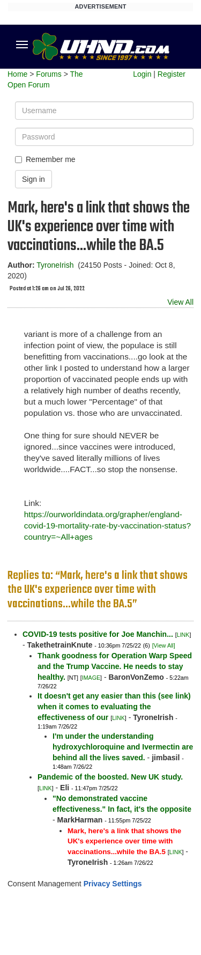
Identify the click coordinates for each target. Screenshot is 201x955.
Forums (48, 74)
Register (171, 74)
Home (17, 74)
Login (142, 74)
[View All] (163, 645)
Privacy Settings (113, 883)
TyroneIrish (54, 265)
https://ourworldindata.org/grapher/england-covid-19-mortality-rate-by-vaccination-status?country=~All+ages (107, 525)
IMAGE (91, 677)
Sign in (33, 179)
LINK (183, 634)
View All (180, 302)
